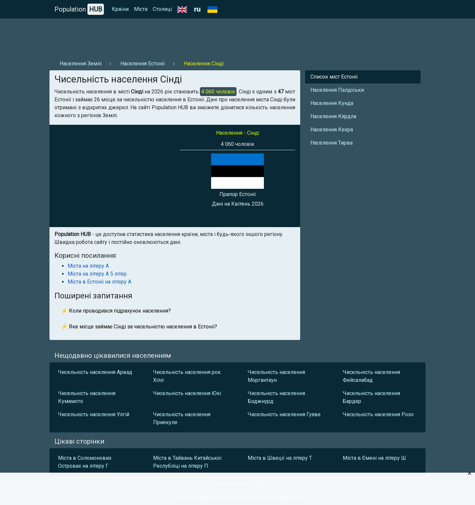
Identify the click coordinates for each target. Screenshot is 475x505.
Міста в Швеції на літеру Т (280, 458)
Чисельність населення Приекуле (181, 418)
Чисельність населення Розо (378, 414)
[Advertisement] (169, 36)
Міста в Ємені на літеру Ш (374, 458)
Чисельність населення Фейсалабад (371, 376)
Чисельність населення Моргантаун (276, 376)
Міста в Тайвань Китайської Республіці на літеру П (187, 462)
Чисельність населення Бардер (371, 397)
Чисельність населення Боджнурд (276, 397)
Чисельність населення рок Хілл (187, 376)
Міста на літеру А (88, 266)
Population (79, 9)
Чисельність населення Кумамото (86, 397)
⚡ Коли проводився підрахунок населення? (116, 311)
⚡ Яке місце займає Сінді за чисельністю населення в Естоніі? (139, 326)
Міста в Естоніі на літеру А (99, 282)
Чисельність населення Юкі (187, 393)
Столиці (162, 9)
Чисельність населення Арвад (95, 372)
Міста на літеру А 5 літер (97, 274)
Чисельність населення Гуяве (284, 414)
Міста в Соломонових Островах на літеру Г (84, 462)
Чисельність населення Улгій (93, 414)
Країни (120, 9)
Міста (140, 9)
